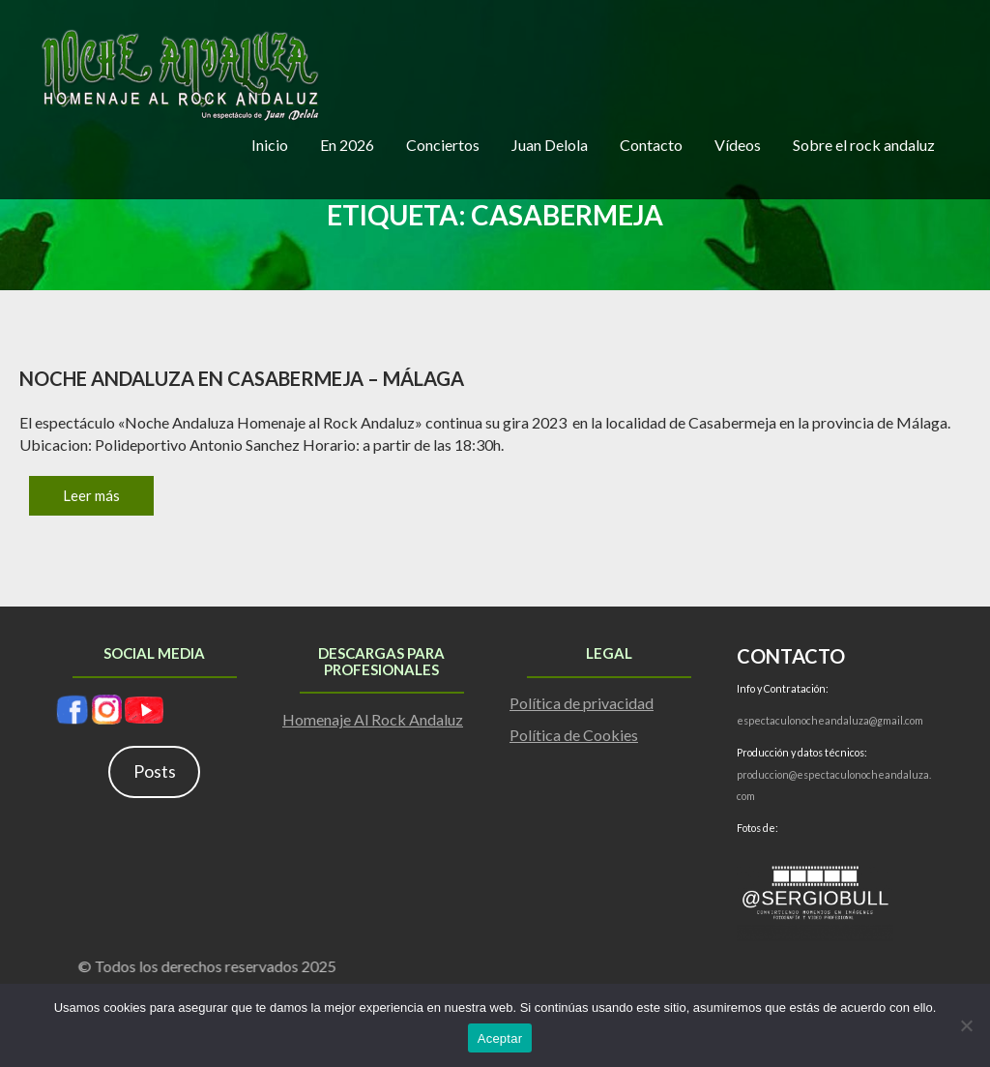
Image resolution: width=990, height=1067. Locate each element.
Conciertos (443, 144)
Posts (154, 771)
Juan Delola (549, 144)
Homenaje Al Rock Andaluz (372, 719)
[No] (965, 1025)
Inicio (269, 144)
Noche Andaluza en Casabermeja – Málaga (241, 378)
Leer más (91, 495)
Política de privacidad (582, 703)
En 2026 (347, 144)
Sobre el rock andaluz (864, 144)
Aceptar (500, 1038)
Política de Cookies (574, 735)
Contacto (651, 144)
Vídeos (737, 144)
